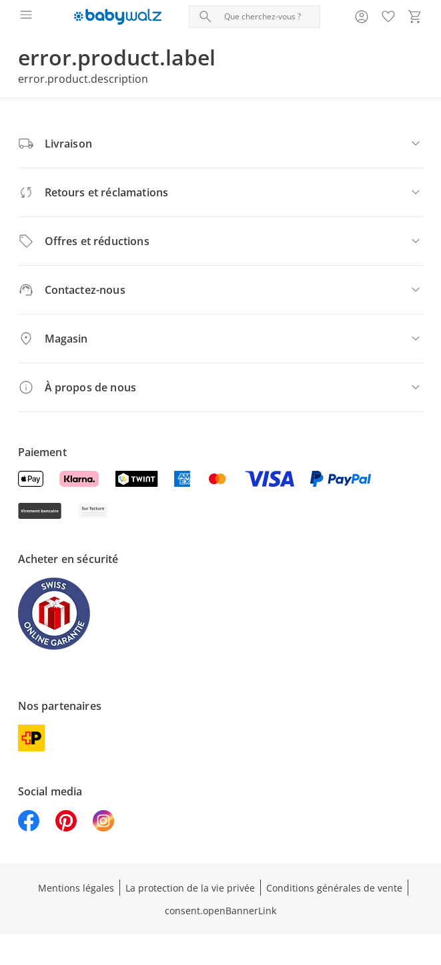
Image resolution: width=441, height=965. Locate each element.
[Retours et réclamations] (221, 192)
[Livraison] (221, 144)
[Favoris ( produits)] (388, 17)
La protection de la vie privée (190, 888)
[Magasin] (221, 339)
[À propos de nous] (221, 387)
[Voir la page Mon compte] (362, 17)
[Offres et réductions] (221, 241)
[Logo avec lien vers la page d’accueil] (117, 17)
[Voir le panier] (415, 17)
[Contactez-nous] (221, 290)
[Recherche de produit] (269, 16)
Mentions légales (76, 888)
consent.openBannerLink (220, 910)
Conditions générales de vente (334, 888)
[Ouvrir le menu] (26, 17)
